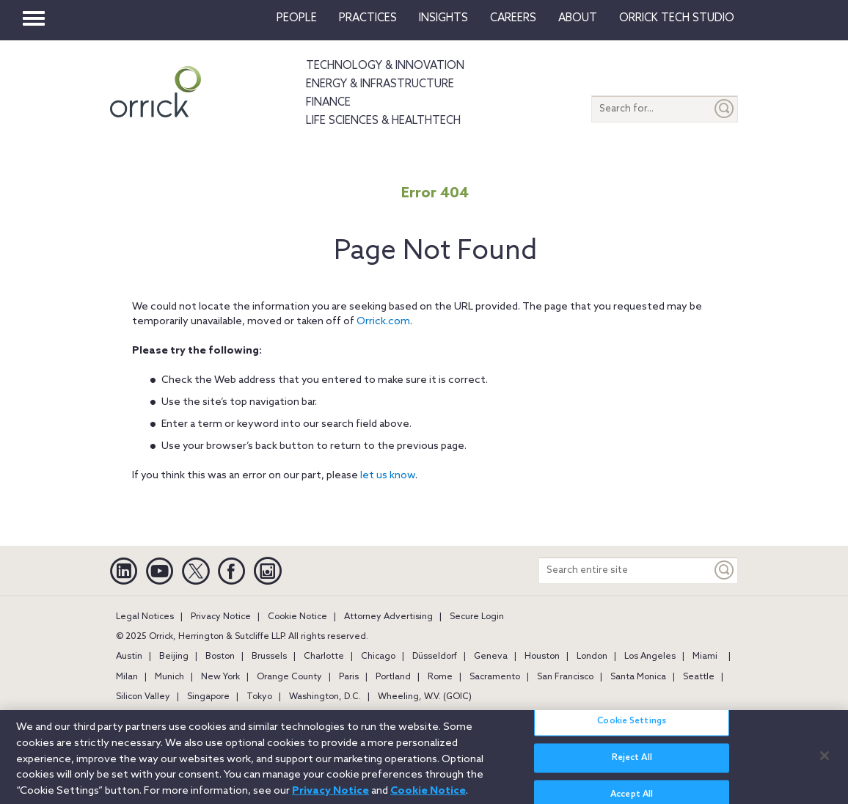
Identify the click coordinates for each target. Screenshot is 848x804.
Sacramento (494, 677)
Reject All (632, 766)
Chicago (378, 656)
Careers (513, 18)
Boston (220, 656)
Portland (393, 677)
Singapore (208, 697)
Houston (542, 656)
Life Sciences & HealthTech (383, 121)
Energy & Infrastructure (380, 84)
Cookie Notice (297, 617)
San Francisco (565, 677)
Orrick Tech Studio (676, 18)
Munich (169, 677)
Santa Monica (638, 677)
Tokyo (259, 697)
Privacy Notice (221, 617)
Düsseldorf (434, 656)
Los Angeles (650, 656)
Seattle (698, 677)
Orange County (289, 677)
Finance (328, 102)
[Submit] (725, 109)
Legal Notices (145, 617)
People (297, 18)
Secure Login (477, 617)
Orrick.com (383, 321)
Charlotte (324, 656)
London (592, 656)
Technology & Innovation (385, 66)
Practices (368, 18)
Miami (704, 656)
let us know (387, 475)
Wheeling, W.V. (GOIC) (425, 697)
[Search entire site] (625, 570)
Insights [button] (443, 18)
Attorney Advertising (388, 617)
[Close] (824, 763)
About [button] (577, 18)
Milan (127, 677)
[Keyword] (725, 570)
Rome (440, 677)
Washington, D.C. (325, 697)
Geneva (491, 656)
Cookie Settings (631, 729)
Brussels (269, 656)
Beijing (174, 656)
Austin (129, 656)
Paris (349, 677)
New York (220, 677)
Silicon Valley (143, 697)
